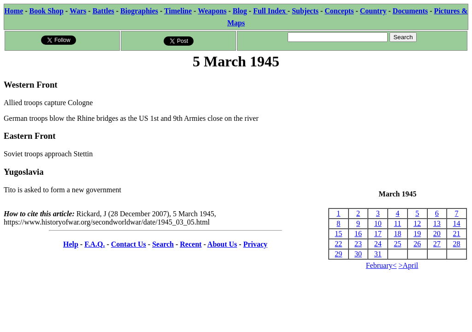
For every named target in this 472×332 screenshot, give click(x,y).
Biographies (139, 11)
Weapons (212, 11)
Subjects (305, 11)
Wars (78, 11)
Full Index (270, 11)
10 (378, 223)
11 (397, 223)
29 (338, 254)
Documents (410, 11)
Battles (103, 11)
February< (381, 265)
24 (378, 244)
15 (338, 233)
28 (456, 244)
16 (358, 233)
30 (358, 254)
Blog (240, 11)
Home (13, 11)
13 (437, 223)
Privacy (255, 244)
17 (378, 233)
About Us (222, 244)
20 (437, 233)
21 (456, 233)
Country (373, 11)
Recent (190, 244)
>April (409, 265)
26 (417, 244)
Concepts (339, 11)
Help (70, 244)
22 (338, 244)
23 (358, 244)
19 (417, 233)
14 (456, 223)
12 (417, 223)
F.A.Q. (94, 244)
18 (397, 233)
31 (378, 254)
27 (437, 244)
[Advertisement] (397, 130)
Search (163, 244)
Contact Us (128, 244)
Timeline (178, 11)
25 (397, 244)
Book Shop (47, 11)
